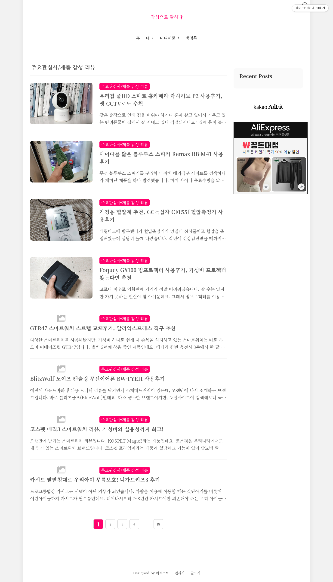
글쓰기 (195, 572)
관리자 (180, 572)
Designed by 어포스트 (151, 572)
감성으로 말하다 (167, 16)
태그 (150, 38)
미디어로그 (169, 38)
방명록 (191, 38)
